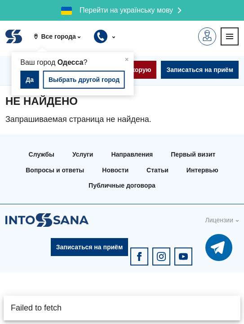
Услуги (82, 154)
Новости (115, 170)
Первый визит (193, 154)
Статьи (157, 170)
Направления (132, 154)
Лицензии (219, 220)
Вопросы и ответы (55, 170)
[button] (60, 36)
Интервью (202, 170)
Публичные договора (122, 185)
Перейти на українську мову (126, 10)
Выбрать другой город (84, 79)
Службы (41, 154)
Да (30, 79)
